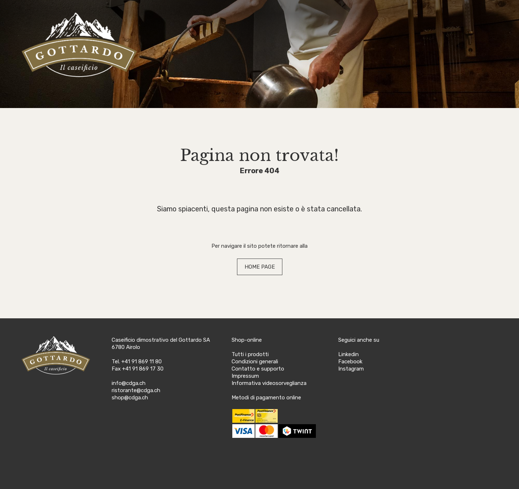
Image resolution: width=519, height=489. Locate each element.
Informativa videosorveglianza (269, 383)
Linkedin (348, 354)
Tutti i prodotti (250, 354)
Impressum (245, 376)
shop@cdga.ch (130, 397)
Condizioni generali (255, 361)
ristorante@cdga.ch (136, 390)
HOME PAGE (260, 267)
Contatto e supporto (258, 368)
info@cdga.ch (129, 383)
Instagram (351, 368)
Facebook (350, 361)
